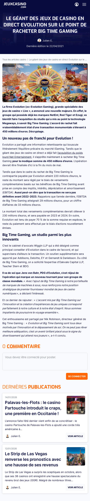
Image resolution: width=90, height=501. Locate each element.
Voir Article (75, 436)
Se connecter (77, 376)
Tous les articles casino (14, 59)
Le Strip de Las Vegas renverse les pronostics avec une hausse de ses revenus (33, 459)
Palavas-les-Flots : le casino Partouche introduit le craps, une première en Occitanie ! (33, 408)
